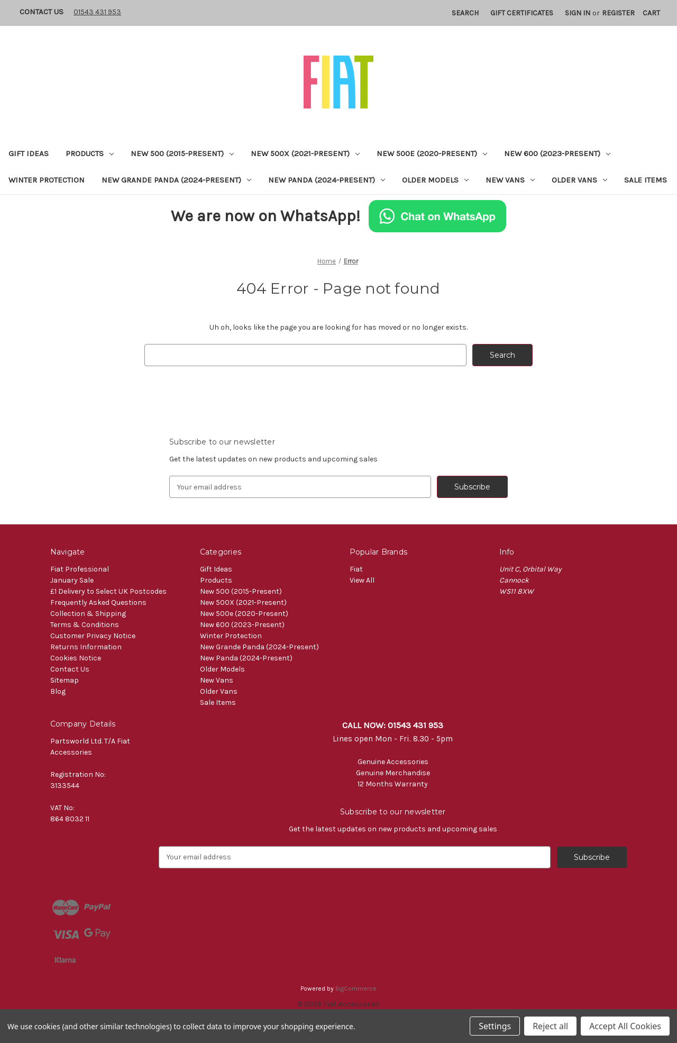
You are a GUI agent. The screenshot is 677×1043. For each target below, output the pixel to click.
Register (618, 12)
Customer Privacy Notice (92, 635)
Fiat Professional (79, 569)
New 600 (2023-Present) (557, 153)
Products (90, 153)
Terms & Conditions (84, 624)
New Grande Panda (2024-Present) (176, 180)
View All (362, 580)
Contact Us (41, 11)
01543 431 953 (97, 11)
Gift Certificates (521, 12)
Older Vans (579, 180)
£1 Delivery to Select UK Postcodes (108, 591)
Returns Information (86, 646)
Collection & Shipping (88, 613)
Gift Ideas (28, 153)
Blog (58, 691)
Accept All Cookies (625, 1026)
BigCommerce (356, 988)
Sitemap (64, 680)
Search (465, 12)
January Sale (72, 580)
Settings (495, 1026)
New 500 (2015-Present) (182, 153)
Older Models (435, 180)
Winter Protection (46, 180)
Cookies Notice (75, 658)
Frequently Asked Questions (98, 602)
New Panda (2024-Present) (326, 180)
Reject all (550, 1026)
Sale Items (645, 180)
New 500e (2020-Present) (432, 153)
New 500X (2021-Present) (305, 153)
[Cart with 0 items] (651, 13)
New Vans (510, 180)
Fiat (356, 569)
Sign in (577, 12)
